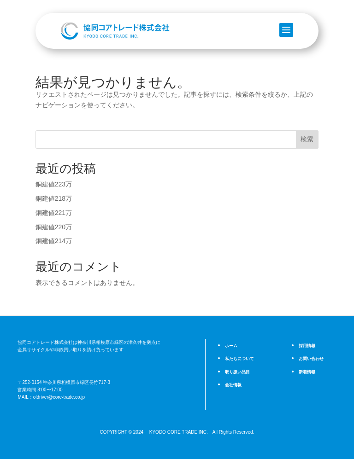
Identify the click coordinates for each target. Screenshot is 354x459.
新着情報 (307, 371)
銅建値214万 (53, 240)
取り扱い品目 (237, 371)
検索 (307, 139)
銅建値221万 (53, 212)
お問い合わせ (311, 358)
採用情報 (307, 345)
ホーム (231, 345)
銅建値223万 (53, 184)
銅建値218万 (53, 198)
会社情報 (233, 383)
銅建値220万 (53, 227)
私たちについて (239, 358)
